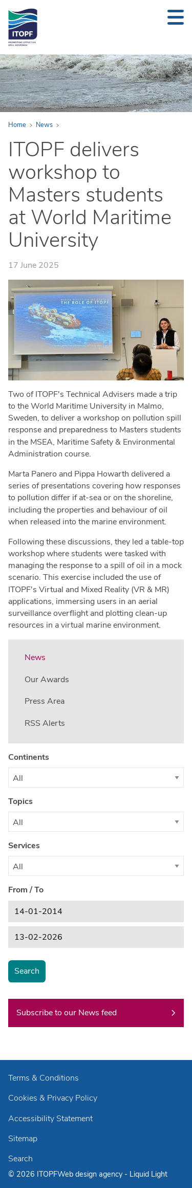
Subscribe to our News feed (66, 1012)
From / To (26, 889)
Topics (20, 801)
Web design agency (90, 1174)
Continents (28, 757)
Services (24, 845)
